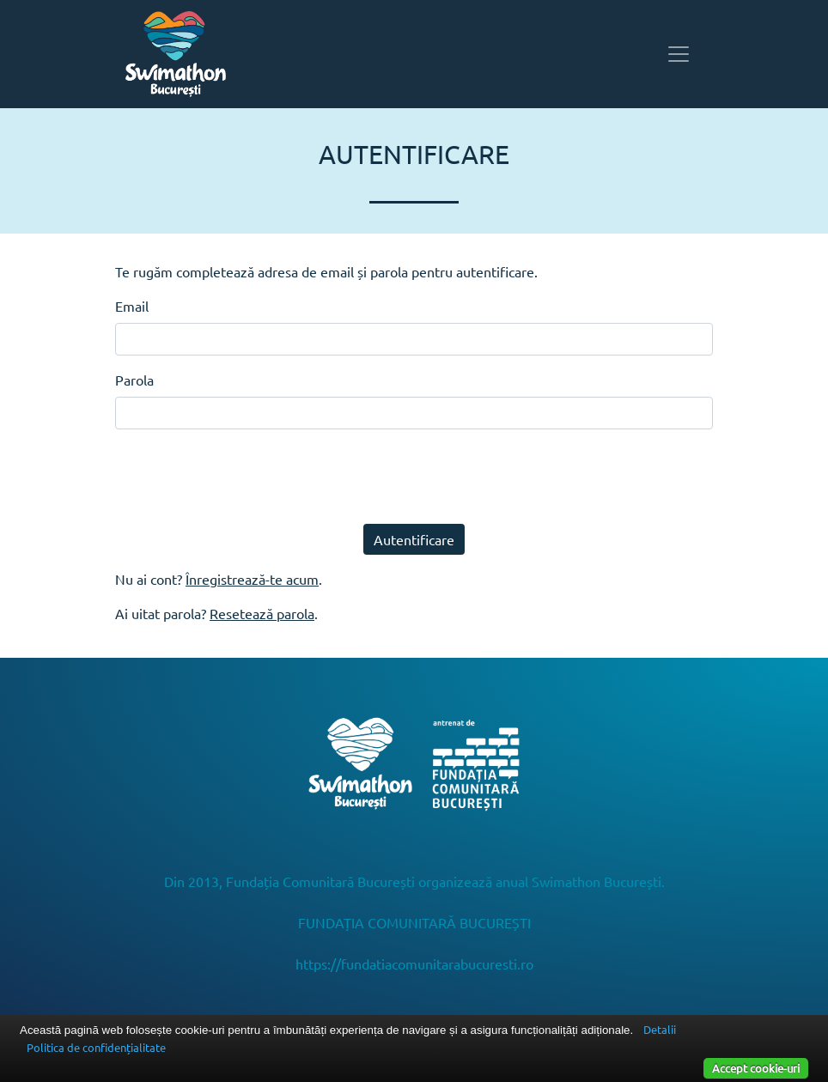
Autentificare (414, 539)
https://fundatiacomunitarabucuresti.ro (414, 963)
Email (132, 305)
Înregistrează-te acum (252, 578)
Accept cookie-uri (756, 1068)
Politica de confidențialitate (96, 1047)
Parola (134, 379)
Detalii (659, 1029)
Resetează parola (262, 613)
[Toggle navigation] (678, 54)
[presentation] (245, 476)
